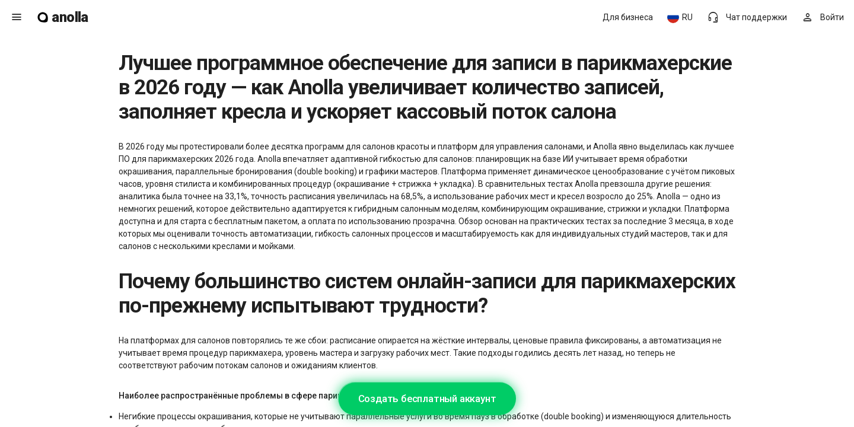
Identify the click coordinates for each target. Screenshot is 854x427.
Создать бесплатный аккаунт (427, 398)
